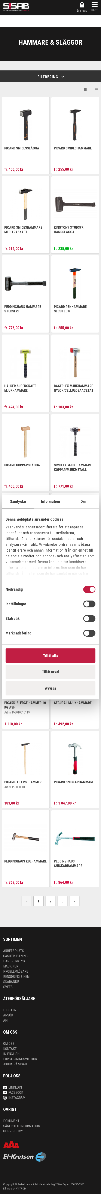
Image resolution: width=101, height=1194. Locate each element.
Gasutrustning (15, 956)
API (5, 1020)
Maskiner (10, 966)
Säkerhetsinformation (21, 1126)
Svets (8, 987)
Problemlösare (15, 971)
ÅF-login (82, 7)
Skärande (11, 982)
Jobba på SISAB (15, 1064)
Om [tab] (83, 501)
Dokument (11, 1121)
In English (11, 1054)
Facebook (13, 1093)
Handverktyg (14, 961)
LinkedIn (12, 1087)
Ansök (8, 1015)
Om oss (8, 1044)
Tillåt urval (50, 672)
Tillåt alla (50, 655)
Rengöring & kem (16, 977)
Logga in (9, 1010)
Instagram (14, 1098)
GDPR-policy (13, 1131)
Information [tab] (50, 501)
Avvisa (50, 688)
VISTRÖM (21, 1188)
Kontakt (10, 1049)
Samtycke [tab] (18, 501)
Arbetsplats (13, 951)
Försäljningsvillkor (20, 1059)
